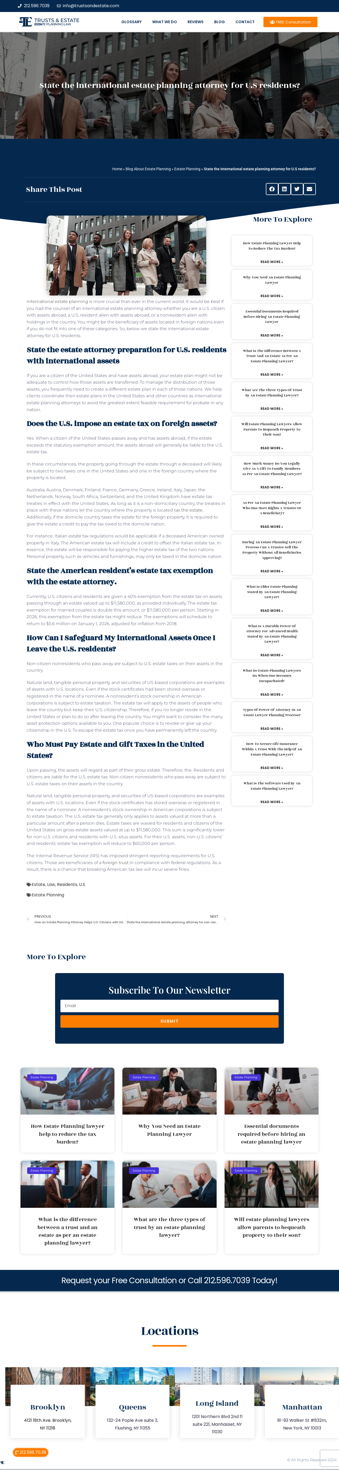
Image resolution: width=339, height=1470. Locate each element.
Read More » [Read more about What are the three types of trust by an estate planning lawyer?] (272, 408)
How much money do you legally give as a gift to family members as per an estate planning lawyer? (272, 469)
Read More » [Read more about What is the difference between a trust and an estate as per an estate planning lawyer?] (272, 374)
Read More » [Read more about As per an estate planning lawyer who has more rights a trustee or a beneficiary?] (272, 526)
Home (117, 169)
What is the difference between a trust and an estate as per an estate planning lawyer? (272, 356)
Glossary (131, 22)
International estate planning (57, 301)
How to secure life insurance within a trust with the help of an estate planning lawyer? (272, 749)
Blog (219, 22)
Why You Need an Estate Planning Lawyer (272, 280)
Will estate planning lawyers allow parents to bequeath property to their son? (271, 429)
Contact (245, 22)
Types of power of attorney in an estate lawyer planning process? (272, 712)
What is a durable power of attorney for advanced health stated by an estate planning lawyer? (272, 634)
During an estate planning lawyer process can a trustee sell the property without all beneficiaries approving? (272, 550)
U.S (82, 884)
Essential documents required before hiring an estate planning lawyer (271, 317)
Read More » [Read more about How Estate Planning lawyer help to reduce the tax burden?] (272, 262)
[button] (272, 189)
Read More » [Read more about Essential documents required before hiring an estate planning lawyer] (272, 335)
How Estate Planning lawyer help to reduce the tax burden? (272, 246)
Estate (38, 884)
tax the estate (188, 510)
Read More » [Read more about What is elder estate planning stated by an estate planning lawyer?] (272, 610)
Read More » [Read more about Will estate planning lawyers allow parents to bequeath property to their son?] (272, 448)
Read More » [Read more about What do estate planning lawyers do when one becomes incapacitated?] (272, 694)
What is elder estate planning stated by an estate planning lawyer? (271, 592)
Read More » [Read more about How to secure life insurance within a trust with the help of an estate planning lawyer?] (272, 768)
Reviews (196, 22)
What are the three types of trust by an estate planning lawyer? (272, 392)
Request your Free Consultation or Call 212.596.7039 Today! (169, 1280)
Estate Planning (187, 169)
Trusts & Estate (57, 20)
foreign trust (115, 862)
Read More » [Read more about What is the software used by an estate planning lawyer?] (272, 802)
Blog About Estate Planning (148, 169)
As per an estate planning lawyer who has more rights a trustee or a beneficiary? (271, 508)
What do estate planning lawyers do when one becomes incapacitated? (272, 676)
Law (51, 884)
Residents (67, 884)
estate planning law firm (52, 24)
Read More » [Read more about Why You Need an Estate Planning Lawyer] (272, 296)
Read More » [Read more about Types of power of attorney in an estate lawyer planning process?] (272, 728)
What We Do (164, 22)
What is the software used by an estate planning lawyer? (271, 786)
